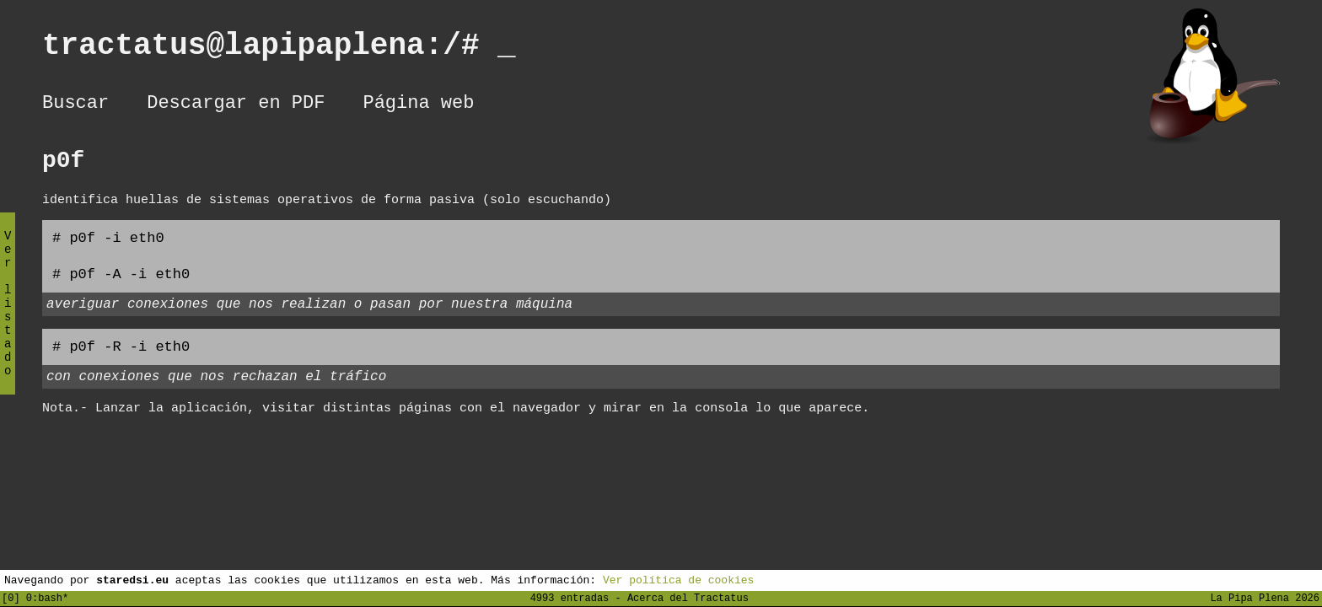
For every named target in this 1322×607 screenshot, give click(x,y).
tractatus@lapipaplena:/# (279, 49)
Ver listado (7, 317)
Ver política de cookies (678, 579)
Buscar (75, 105)
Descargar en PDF (236, 105)
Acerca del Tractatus (688, 597)
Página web (418, 105)
